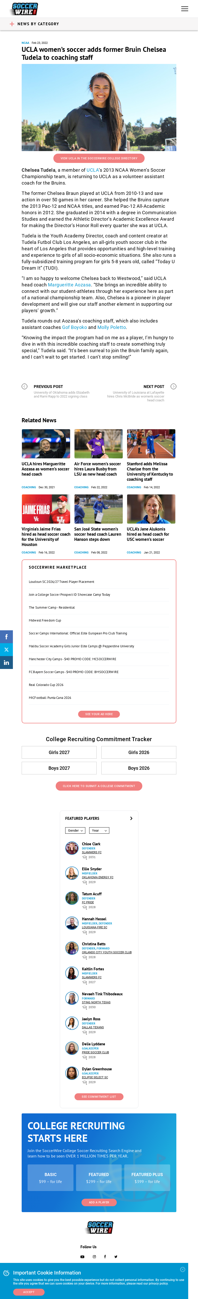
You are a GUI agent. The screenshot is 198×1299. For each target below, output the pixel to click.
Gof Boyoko (74, 327)
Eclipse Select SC (95, 1077)
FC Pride (88, 902)
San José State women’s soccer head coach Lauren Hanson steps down (97, 534)
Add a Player (99, 1202)
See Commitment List (99, 1096)
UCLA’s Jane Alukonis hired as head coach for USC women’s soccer (148, 534)
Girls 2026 (138, 752)
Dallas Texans (93, 1027)
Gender (73, 830)
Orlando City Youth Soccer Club (107, 952)
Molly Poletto (111, 327)
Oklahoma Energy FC (97, 877)
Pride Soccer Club (95, 1052)
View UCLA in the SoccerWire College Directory (99, 158)
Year (95, 830)
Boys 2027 (59, 768)
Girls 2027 (59, 752)
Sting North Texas (96, 1002)
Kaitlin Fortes (93, 968)
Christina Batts (93, 943)
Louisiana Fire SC (94, 927)
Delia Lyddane (93, 1043)
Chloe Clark (91, 843)
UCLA (93, 170)
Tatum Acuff (92, 893)
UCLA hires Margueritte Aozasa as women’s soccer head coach (45, 469)
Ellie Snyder (92, 868)
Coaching (29, 487)
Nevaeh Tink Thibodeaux (102, 993)
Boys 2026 (139, 768)
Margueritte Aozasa (69, 284)
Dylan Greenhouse (97, 1068)
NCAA (25, 43)
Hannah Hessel (94, 918)
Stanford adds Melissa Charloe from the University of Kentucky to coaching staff (150, 471)
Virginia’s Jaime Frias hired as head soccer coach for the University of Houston (46, 536)
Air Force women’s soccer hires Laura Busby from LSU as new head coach (97, 469)
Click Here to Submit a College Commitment (99, 786)
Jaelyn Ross (91, 1018)
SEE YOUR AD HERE (99, 714)
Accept (29, 1292)
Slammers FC (92, 852)
